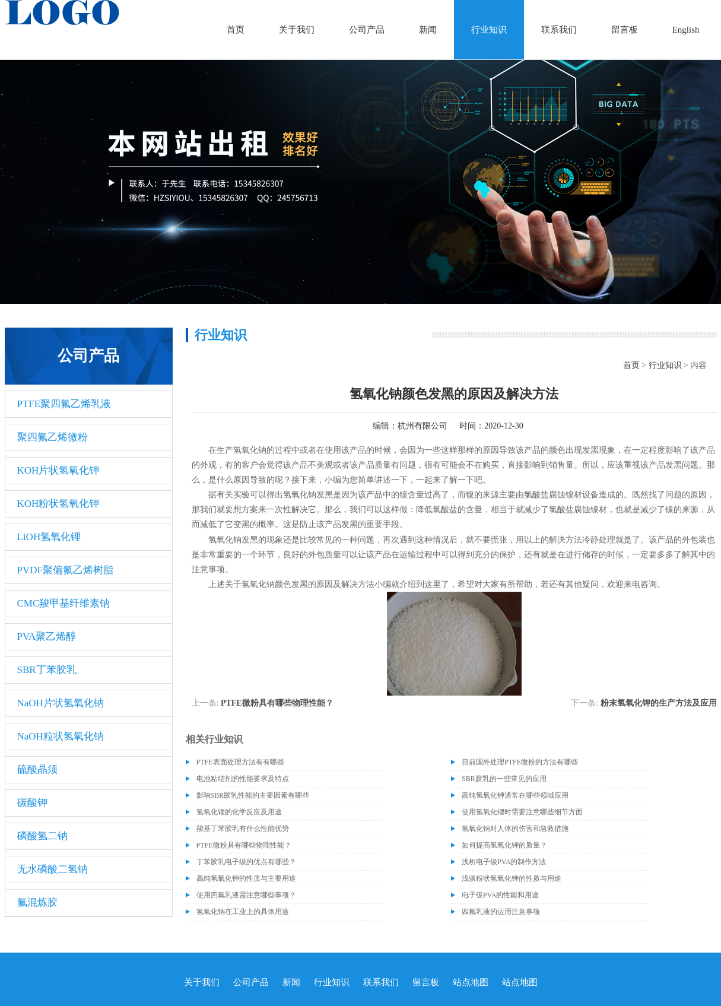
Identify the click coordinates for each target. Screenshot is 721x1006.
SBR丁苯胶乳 (47, 669)
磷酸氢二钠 (42, 836)
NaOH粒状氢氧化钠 (60, 736)
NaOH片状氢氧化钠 (60, 703)
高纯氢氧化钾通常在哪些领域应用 (515, 795)
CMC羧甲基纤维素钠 (63, 603)
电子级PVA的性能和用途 (500, 895)
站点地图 (470, 982)
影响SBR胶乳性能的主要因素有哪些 (253, 795)
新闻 (428, 29)
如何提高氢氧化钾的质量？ (504, 845)
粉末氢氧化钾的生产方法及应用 (659, 703)
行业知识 (489, 29)
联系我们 (559, 29)
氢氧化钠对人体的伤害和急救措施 (515, 828)
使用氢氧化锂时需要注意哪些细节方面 (522, 812)
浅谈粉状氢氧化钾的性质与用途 (511, 878)
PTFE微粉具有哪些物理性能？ (277, 703)
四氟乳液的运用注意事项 (501, 911)
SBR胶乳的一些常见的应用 (504, 779)
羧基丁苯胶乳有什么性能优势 (242, 828)
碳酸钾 (32, 802)
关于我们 (297, 29)
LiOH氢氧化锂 (49, 536)
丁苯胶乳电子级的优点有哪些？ (246, 862)
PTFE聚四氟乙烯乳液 (64, 404)
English (686, 29)
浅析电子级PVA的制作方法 (504, 862)
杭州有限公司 (422, 425)
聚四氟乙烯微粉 (52, 437)
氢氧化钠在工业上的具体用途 (242, 911)
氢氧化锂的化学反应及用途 (239, 812)
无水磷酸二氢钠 (52, 869)
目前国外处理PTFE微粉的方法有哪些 (520, 762)
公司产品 (367, 29)
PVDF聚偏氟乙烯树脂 (65, 570)
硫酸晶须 (37, 769)
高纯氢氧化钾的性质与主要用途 (246, 878)
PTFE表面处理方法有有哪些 (240, 762)
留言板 (624, 29)
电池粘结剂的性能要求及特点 (242, 779)
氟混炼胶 (37, 902)
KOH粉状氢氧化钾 (58, 503)
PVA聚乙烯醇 (47, 636)
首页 (235, 29)
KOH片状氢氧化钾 (58, 470)
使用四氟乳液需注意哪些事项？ (246, 895)
